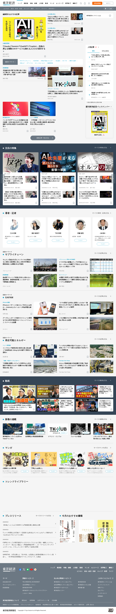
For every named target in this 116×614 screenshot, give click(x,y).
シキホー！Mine (27, 593)
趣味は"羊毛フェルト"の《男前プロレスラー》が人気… (101, 65)
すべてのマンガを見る (101, 447)
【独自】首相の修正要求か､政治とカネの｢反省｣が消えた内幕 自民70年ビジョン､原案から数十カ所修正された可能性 (13, 196)
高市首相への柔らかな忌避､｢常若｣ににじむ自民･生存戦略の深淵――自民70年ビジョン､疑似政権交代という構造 (13, 181)
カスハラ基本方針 (79, 604)
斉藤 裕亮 (80, 233)
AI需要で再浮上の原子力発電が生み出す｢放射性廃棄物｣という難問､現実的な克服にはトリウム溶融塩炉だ (73, 280)
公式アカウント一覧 (43, 600)
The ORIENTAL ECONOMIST (31, 582)
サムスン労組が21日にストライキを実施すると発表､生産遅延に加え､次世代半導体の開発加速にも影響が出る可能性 (17, 262)
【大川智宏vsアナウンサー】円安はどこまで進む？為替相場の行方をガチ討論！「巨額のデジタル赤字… (105, 404)
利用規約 (100, 596)
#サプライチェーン (25, 61)
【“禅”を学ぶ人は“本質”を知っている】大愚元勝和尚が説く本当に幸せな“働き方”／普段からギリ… (66, 390)
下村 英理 (58, 233)
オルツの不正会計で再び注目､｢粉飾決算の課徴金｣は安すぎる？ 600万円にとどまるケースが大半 (88, 195)
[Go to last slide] (3, 178)
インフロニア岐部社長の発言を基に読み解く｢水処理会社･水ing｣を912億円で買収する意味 (17, 350)
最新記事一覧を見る (43, 138)
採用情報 (32, 600)
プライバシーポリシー (27, 604)
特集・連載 (33, 3)
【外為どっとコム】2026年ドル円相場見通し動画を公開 (21, 525)
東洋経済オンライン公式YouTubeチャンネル (12, 437)
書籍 (74, 3)
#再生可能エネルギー (47, 61)
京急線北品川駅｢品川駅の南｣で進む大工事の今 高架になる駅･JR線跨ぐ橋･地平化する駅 (15, 72)
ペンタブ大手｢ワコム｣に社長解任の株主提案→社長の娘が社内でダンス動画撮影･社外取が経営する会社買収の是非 (15, 123)
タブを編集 (109, 8)
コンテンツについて (103, 584)
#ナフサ (64, 61)
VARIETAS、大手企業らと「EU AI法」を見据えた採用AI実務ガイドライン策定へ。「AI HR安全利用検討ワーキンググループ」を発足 (28, 556)
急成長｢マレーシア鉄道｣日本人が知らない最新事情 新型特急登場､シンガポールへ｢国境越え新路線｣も (17, 280)
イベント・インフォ (54, 436)
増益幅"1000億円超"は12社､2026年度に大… (100, 93)
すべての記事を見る (101, 253)
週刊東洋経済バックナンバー (98, 107)
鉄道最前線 (6, 587)
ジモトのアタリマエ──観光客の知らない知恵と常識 (102, 437)
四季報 (67, 3)
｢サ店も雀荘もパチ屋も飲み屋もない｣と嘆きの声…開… (100, 55)
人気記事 (91, 47)
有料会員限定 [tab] (105, 51)
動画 (46, 3)
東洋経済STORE (27, 587)
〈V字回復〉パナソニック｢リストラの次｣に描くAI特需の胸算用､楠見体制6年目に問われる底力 (43, 122)
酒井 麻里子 (35, 233)
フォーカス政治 (76, 436)
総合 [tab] (93, 51)
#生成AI (58, 61)
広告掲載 (54, 600)
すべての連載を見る (101, 419)
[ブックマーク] (45, 56)
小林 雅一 (103, 233)
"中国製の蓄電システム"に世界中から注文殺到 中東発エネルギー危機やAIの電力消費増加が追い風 (17, 366)
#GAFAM (36, 61)
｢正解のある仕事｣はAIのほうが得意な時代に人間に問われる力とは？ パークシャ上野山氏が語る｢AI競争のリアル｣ (58, 34)
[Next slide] (113, 178)
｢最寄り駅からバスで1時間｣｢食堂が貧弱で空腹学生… (100, 84)
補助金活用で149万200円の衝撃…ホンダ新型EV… (100, 74)
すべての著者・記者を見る (100, 213)
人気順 (41, 3)
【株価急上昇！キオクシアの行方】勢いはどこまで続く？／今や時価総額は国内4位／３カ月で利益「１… (105, 390)
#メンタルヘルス (40, 63)
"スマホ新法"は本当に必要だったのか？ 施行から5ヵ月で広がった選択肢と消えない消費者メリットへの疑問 (73, 305)
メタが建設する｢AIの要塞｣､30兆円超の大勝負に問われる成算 (73, 319)
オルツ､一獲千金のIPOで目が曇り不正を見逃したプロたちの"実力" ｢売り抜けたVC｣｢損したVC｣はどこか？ (88, 180)
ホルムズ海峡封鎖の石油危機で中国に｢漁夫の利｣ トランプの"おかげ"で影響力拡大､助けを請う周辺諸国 (73, 366)
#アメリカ (30, 63)
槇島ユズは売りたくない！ (96, 468)
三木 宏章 (13, 233)
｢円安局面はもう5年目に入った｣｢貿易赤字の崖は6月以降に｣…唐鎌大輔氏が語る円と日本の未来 (65, 92)
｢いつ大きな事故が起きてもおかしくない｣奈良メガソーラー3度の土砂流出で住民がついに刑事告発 (73, 348)
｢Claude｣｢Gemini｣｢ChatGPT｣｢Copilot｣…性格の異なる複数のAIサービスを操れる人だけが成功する (24, 47)
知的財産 (38, 604)
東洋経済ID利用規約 (66, 604)
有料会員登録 (97, 3)
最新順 (26, 3)
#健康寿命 (50, 63)
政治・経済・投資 (16, 8)
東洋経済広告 (82, 582)
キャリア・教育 (29, 8)
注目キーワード (9, 62)
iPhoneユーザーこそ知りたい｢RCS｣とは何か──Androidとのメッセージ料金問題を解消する (17, 307)
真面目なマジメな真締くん (68, 468)
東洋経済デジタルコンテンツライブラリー (35, 590)
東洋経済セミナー (59, 590)
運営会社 (24, 600)
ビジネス (6, 8)
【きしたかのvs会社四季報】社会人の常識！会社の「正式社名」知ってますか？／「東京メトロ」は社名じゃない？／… (18, 407)
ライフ (38, 8)
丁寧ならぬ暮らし (37, 468)
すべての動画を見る (101, 380)
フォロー (13, 242)
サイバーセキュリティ (9, 584)
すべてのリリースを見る (43, 515)
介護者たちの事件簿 (9, 468)
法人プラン (101, 590)
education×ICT (7, 582)
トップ (20, 3)
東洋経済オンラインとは (94, 15)
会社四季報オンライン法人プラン (63, 584)
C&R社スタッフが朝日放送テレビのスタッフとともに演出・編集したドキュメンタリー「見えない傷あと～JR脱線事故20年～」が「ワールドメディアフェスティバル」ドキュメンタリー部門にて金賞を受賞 (28, 545)
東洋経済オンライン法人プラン (63, 582)
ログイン (108, 3)
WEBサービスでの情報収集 (11, 604)
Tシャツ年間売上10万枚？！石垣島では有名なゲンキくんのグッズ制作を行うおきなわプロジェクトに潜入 (28, 534)
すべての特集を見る (101, 147)
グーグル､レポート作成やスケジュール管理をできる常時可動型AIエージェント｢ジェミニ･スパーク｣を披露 (17, 320)
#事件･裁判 (72, 61)
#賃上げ (22, 63)
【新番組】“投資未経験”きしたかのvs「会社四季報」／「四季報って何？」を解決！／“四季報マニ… (66, 404)
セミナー (59, 3)
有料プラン (101, 587)
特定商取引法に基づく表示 (50, 604)
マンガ (52, 3)
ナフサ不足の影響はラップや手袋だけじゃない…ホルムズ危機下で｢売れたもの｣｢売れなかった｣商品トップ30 (73, 264)
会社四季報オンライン (29, 584)
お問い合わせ (90, 604)
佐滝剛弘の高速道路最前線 (34, 436)
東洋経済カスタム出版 (84, 584)
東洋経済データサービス (61, 587)
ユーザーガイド (102, 593)
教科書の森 (81, 587)
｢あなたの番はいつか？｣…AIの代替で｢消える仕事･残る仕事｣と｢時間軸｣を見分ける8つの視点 (58, 19)
